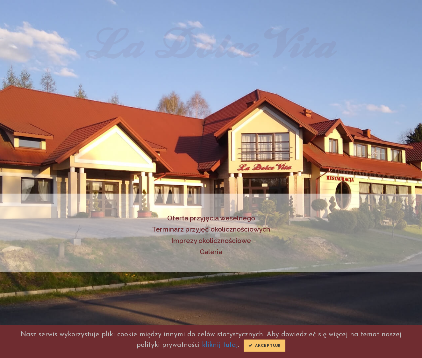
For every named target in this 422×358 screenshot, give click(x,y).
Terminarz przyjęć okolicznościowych (211, 229)
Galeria (211, 252)
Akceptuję (264, 345)
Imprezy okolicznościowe (211, 241)
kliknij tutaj (220, 345)
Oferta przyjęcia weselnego (211, 218)
